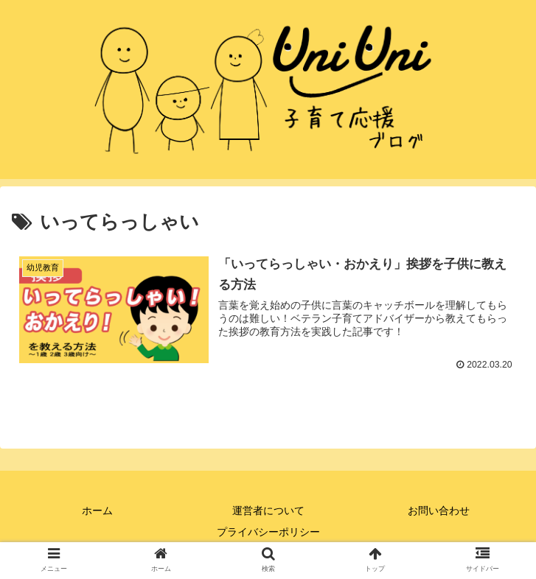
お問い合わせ (439, 510)
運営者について (268, 510)
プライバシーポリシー (268, 532)
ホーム (97, 510)
